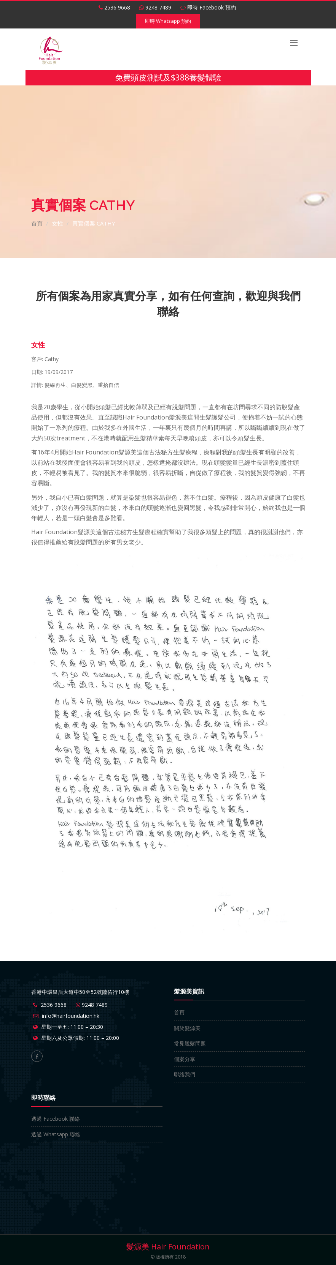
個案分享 (184, 1059)
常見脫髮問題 (190, 1043)
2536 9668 (114, 7)
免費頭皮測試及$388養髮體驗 (168, 77)
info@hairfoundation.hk (70, 1015)
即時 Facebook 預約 (208, 7)
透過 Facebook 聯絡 (55, 1118)
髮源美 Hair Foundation (168, 1246)
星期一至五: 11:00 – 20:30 (72, 1026)
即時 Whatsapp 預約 (168, 20)
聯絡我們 (184, 1074)
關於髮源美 (187, 1028)
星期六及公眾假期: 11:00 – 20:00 (80, 1037)
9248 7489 (155, 7)
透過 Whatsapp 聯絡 (55, 1134)
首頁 (37, 223)
